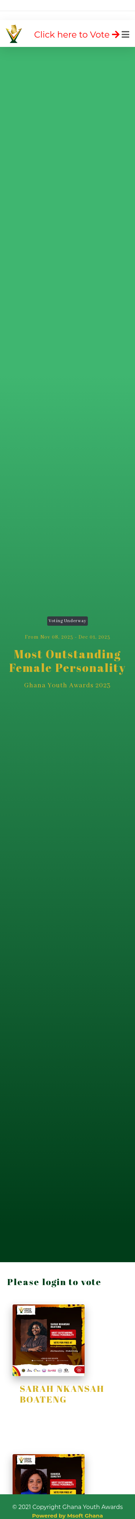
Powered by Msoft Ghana (67, 1515)
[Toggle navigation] (82, 34)
